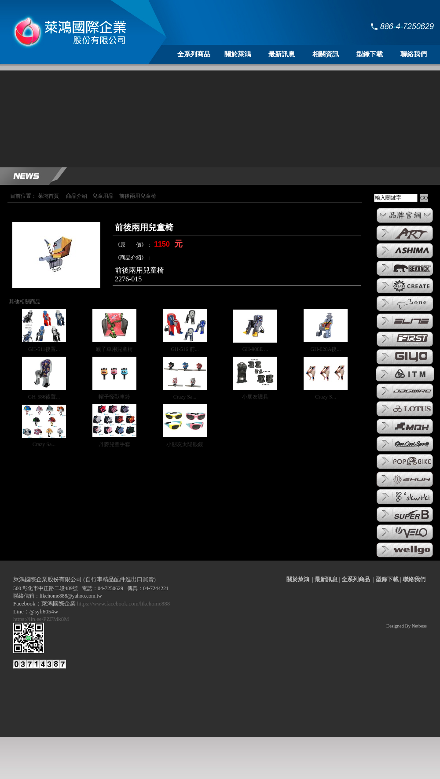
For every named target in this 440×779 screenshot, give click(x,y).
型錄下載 (369, 54)
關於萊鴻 (237, 54)
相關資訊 (325, 54)
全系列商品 (193, 54)
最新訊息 (281, 54)
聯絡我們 (413, 54)
